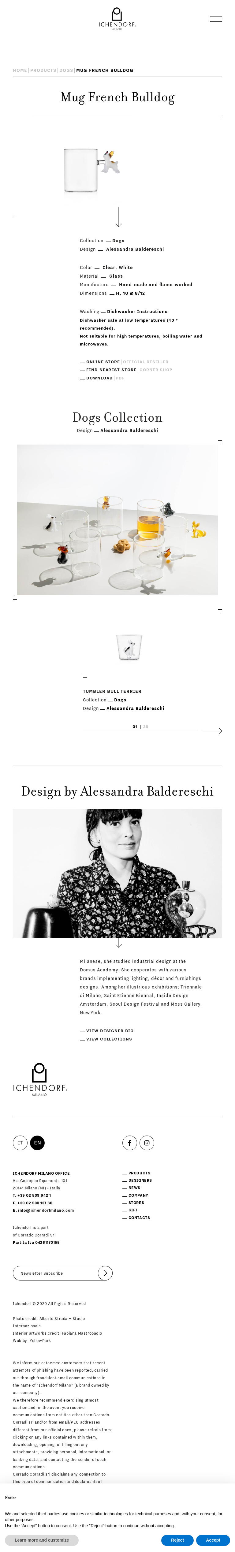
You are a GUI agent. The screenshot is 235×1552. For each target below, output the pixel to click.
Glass (116, 276)
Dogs (66, 70)
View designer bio (110, 1031)
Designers (140, 1180)
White (126, 267)
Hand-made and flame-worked (155, 284)
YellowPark (40, 1341)
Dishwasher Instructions (137, 311)
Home (20, 70)
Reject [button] (177, 1540)
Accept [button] (213, 1540)
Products (43, 70)
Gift (133, 1210)
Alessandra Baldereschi (135, 249)
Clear (109, 267)
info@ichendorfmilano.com (46, 1210)
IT (20, 1143)
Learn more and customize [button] (42, 1540)
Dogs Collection (117, 418)
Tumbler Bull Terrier (112, 691)
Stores (136, 1203)
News (134, 1188)
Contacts (139, 1218)
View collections (109, 1039)
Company (138, 1195)
